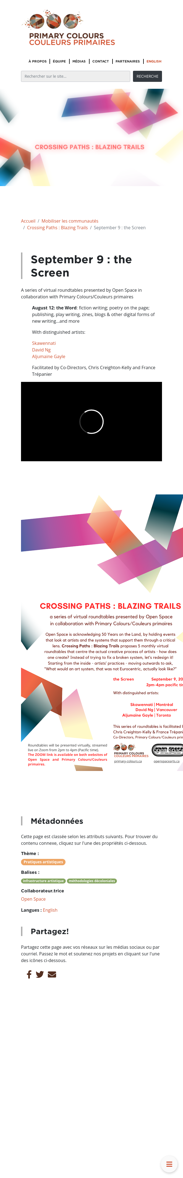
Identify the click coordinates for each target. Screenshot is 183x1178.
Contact (100, 61)
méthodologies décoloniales (92, 881)
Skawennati (44, 343)
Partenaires (128, 61)
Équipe (59, 61)
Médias (79, 61)
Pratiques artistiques (43, 861)
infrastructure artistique (43, 881)
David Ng (41, 350)
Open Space (33, 899)
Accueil (28, 221)
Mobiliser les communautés (69, 221)
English (154, 61)
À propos (37, 61)
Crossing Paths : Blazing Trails (57, 228)
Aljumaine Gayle (48, 356)
